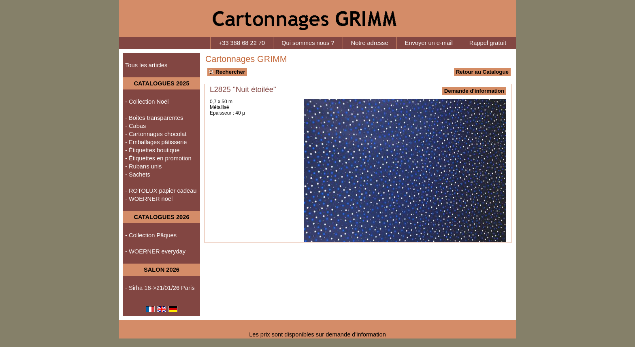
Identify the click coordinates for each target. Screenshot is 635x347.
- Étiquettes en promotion (158, 158)
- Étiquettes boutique (152, 150)
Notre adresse (369, 43)
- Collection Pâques (151, 235)
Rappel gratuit (487, 43)
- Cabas (135, 126)
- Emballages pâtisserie (156, 142)
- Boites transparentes (154, 118)
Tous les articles (146, 65)
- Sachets (137, 174)
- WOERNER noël (149, 199)
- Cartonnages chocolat (156, 134)
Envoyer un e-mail (429, 43)
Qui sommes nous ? (307, 43)
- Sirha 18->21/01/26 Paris (160, 288)
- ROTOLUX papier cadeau (161, 190)
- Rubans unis (143, 166)
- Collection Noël (147, 101)
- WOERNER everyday (155, 251)
